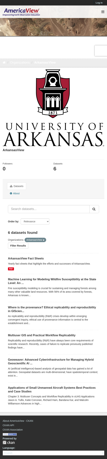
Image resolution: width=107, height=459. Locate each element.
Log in (99, 2)
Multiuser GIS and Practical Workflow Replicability (42, 335)
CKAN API (8, 425)
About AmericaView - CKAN (18, 420)
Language (8, 447)
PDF (11, 269)
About (15, 193)
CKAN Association (13, 429)
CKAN (9, 442)
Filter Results (18, 245)
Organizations (20, 62)
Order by (13, 221)
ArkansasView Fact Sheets (26, 258)
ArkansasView (45, 62)
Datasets (16, 186)
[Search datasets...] (49, 209)
